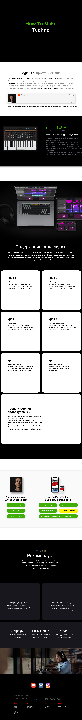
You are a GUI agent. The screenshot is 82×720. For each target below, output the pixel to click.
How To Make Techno (14, 104)
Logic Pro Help (9, 104)
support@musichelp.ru (37, 699)
